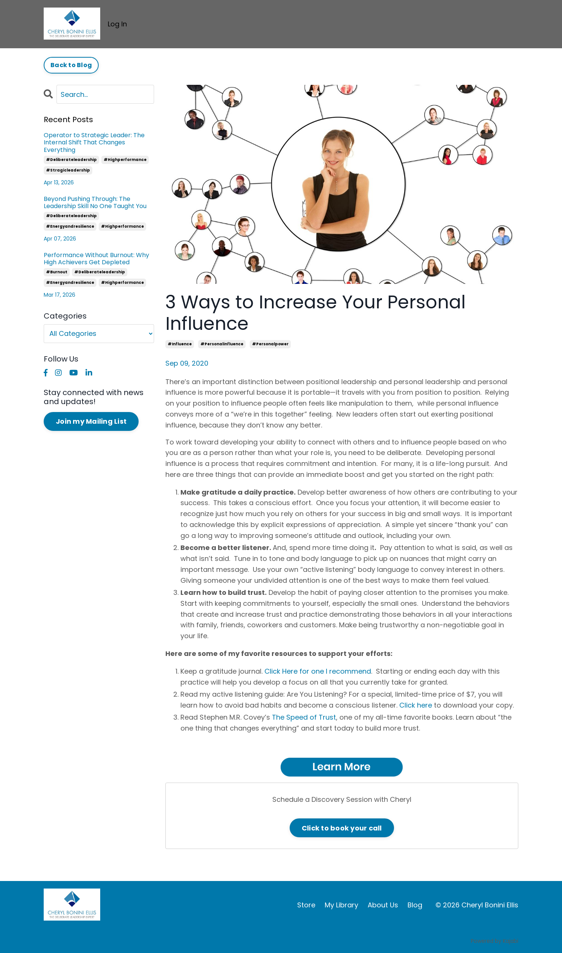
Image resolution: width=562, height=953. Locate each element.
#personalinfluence (221, 344)
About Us (383, 905)
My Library (341, 905)
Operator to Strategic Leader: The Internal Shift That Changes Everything (94, 142)
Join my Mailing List (91, 421)
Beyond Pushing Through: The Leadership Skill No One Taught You (95, 202)
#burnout (56, 272)
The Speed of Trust (304, 717)
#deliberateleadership (71, 159)
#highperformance (125, 159)
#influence (180, 344)
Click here (415, 705)
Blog (415, 905)
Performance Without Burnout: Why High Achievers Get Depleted (96, 258)
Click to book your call (342, 828)
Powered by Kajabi (494, 941)
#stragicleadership (68, 170)
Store (306, 905)
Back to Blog (71, 65)
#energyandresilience (70, 226)
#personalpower (270, 344)
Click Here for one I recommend (317, 671)
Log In (117, 24)
